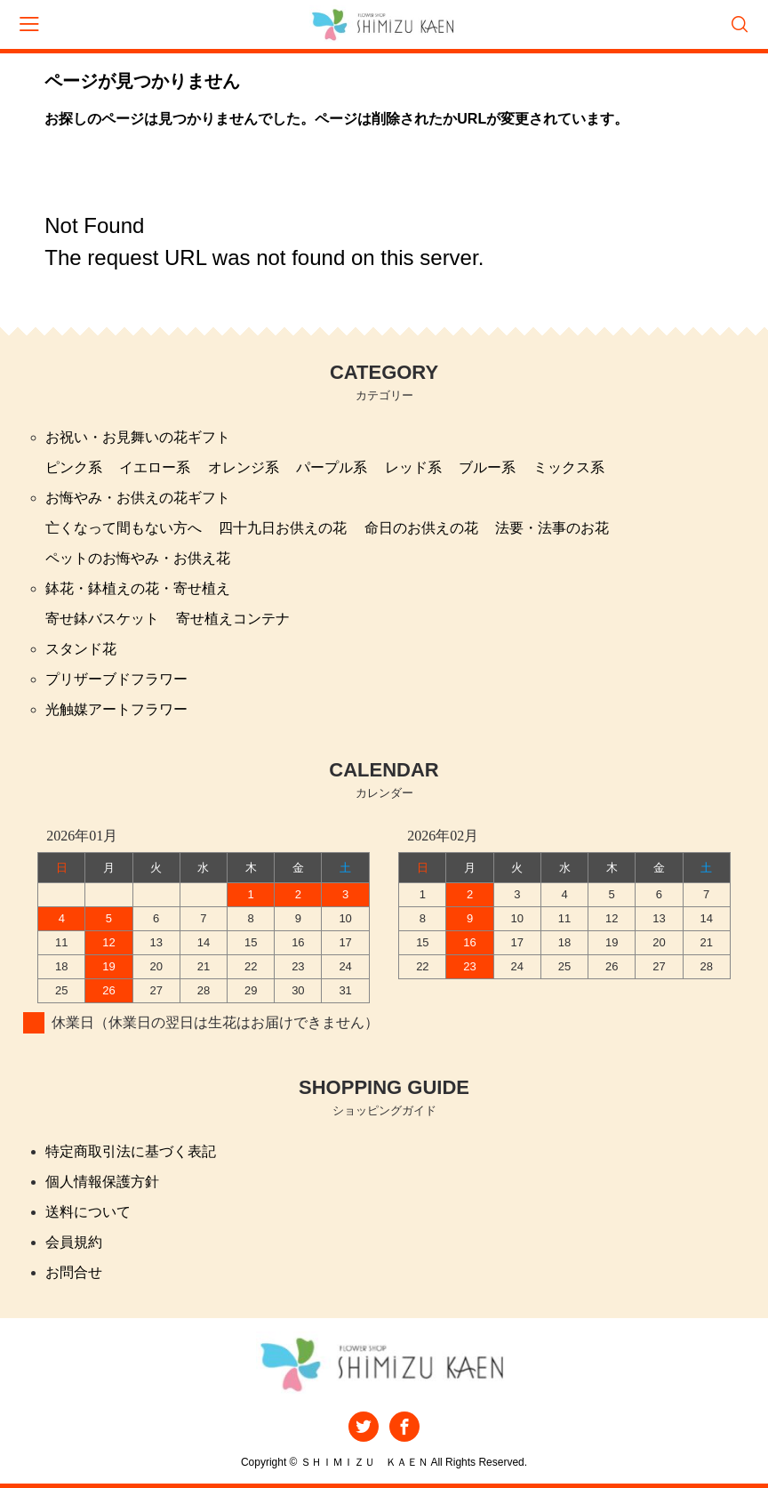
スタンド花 (80, 648)
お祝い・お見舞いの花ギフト (137, 437)
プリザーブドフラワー (116, 679)
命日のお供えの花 (421, 527)
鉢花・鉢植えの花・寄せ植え (137, 588)
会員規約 (73, 1242)
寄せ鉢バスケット (102, 618)
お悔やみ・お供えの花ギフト (137, 497)
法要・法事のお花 (552, 527)
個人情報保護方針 (102, 1181)
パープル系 (331, 467)
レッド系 (413, 467)
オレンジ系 (243, 467)
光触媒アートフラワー (116, 709)
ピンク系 (73, 467)
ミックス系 (568, 467)
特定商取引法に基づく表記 (130, 1151)
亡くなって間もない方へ (123, 527)
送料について (88, 1211)
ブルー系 (487, 467)
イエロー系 (154, 467)
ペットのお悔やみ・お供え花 (137, 558)
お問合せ (73, 1272)
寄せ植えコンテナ (233, 618)
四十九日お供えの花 (283, 527)
